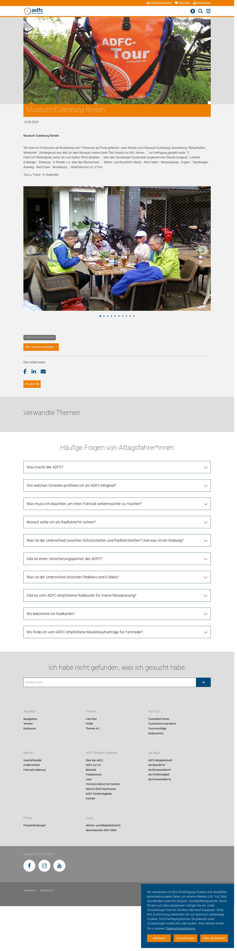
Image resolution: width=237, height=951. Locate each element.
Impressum (30, 890)
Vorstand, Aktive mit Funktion (103, 784)
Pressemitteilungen (34, 825)
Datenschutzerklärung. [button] (181, 928)
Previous (31, 250)
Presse (27, 818)
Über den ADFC (94, 760)
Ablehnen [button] (159, 938)
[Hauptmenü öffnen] (208, 11)
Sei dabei (154, 752)
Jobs (89, 779)
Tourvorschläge (157, 728)
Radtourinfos (156, 733)
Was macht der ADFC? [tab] (45, 467)
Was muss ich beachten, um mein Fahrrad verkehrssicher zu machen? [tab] (84, 503)
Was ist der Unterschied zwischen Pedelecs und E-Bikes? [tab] (73, 577)
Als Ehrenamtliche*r (159, 769)
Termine (28, 723)
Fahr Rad (91, 718)
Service (28, 752)
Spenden (182, 3)
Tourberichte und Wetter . (162, 723)
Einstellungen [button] (185, 938)
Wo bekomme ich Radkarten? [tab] (51, 613)
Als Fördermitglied (158, 774)
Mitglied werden (159, 3)
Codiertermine (31, 765)
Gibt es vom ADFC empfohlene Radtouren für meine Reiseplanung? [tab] (81, 595)
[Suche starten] (203, 682)
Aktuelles (29, 711)
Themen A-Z (93, 728)
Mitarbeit (91, 769)
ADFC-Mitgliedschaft (160, 760)
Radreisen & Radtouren (39, 337)
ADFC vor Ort (93, 765)
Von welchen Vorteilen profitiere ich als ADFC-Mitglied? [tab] (71, 485)
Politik (89, 723)
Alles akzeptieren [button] (214, 938)
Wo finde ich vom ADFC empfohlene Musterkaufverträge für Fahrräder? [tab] (85, 632)
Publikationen (94, 774)
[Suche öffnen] (200, 11)
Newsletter (202, 3)
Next (203, 250)
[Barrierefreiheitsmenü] (192, 11)
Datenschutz (47, 890)
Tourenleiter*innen (158, 718)
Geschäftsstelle (32, 760)
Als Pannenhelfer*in (159, 779)
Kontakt (90, 798)
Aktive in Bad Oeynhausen (101, 788)
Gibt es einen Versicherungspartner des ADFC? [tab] (64, 558)
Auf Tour (153, 711)
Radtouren (29, 728)
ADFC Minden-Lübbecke (101, 752)
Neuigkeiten (30, 718)
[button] (27, 372)
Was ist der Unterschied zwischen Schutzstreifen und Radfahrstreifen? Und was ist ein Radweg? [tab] (105, 540)
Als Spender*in (156, 765)
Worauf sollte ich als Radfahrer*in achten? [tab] (61, 522)
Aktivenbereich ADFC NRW (101, 830)
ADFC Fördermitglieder (99, 793)
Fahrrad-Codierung (34, 769)
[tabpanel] (117, 248)
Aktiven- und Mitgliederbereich (103, 825)
